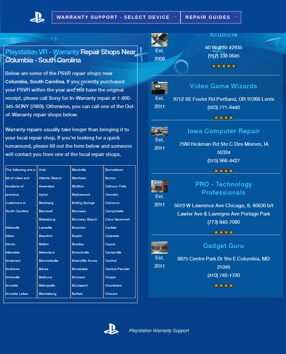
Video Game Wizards (223, 86)
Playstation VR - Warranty (42, 52)
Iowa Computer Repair (224, 131)
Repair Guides (209, 17)
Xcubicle (223, 34)
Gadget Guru (223, 246)
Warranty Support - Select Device (114, 17)
